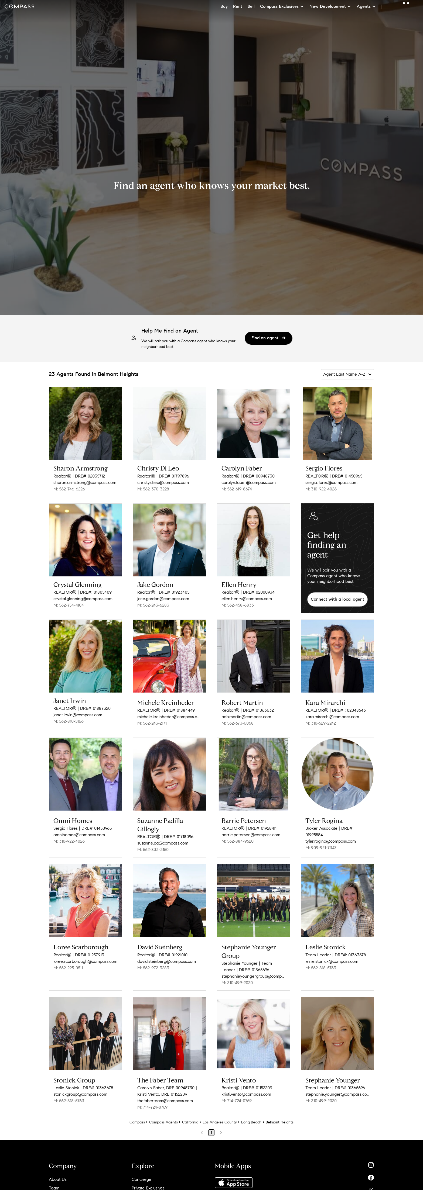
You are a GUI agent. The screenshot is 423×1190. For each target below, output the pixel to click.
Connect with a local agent (337, 599)
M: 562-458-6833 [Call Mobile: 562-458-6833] (237, 605)
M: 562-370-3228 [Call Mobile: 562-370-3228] (153, 489)
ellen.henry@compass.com (246, 598)
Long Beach (251, 1122)
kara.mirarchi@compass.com (332, 716)
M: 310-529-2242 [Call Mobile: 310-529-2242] (320, 723)
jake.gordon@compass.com (163, 598)
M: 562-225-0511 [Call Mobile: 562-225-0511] (68, 967)
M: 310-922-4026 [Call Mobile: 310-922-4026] (321, 489)
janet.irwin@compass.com (77, 714)
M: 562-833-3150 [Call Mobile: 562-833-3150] (153, 849)
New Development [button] (330, 6)
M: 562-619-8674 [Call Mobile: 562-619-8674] (236, 489)
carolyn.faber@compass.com (248, 482)
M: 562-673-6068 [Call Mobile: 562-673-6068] (237, 723)
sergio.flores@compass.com (331, 482)
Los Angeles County (220, 1122)
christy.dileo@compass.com (163, 482)
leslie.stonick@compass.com (331, 961)
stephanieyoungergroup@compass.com (253, 976)
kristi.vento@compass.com (246, 1094)
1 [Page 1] (211, 1132)
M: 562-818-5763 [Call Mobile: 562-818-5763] (320, 967)
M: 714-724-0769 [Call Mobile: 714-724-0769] (152, 1107)
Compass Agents (163, 1122)
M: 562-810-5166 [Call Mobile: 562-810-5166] (68, 721)
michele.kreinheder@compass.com (169, 716)
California (190, 1122)
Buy (224, 6)
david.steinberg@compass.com (166, 961)
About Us (58, 1179)
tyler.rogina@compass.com (330, 841)
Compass (137, 1122)
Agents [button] (366, 6)
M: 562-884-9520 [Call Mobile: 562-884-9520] (237, 841)
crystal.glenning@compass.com (82, 598)
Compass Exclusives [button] (282, 6)
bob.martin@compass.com (246, 716)
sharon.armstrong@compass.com (84, 482)
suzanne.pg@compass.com (162, 843)
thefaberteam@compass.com (165, 1100)
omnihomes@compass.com (79, 834)
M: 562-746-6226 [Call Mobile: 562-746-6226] (69, 489)
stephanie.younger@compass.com (337, 1094)
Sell (251, 6)
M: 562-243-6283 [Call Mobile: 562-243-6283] (153, 605)
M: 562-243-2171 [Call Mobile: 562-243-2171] (152, 723)
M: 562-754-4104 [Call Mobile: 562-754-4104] (68, 605)
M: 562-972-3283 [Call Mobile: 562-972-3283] (153, 967)
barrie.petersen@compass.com (250, 834)
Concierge (141, 1179)
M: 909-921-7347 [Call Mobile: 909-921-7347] (320, 847)
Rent (237, 6)
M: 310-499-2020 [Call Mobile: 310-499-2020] (237, 982)
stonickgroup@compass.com (80, 1094)
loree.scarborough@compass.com (85, 961)
